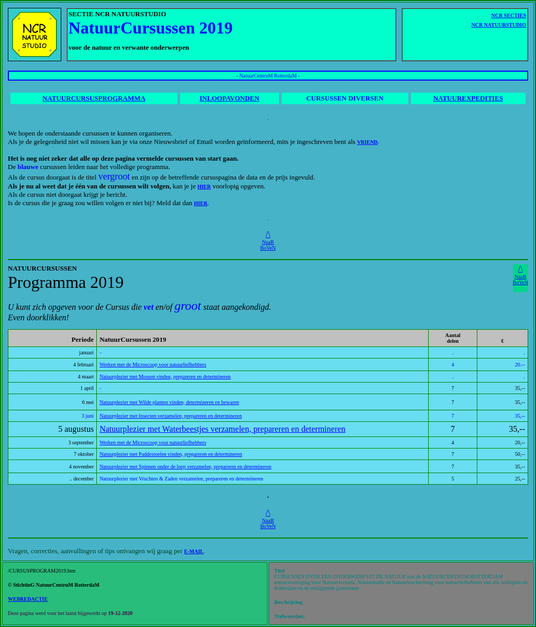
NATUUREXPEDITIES (468, 98)
